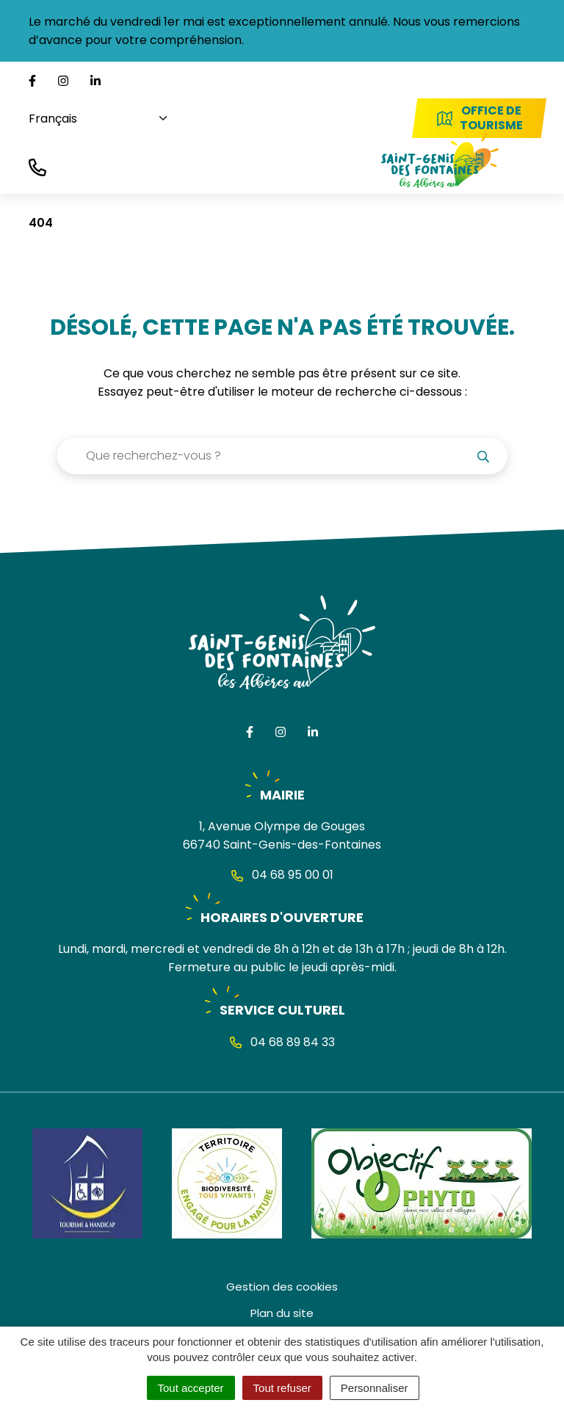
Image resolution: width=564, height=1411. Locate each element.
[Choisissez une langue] (92, 118)
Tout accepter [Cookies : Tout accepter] (191, 1388)
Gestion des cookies (282, 1286)
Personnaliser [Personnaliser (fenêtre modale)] (374, 1388)
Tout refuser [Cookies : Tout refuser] (282, 1388)
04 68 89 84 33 (282, 1042)
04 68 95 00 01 (282, 874)
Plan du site (282, 1313)
